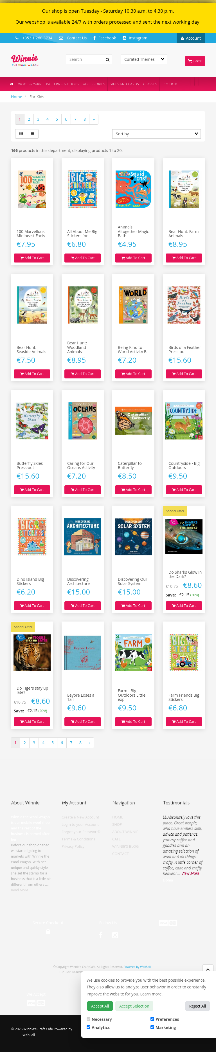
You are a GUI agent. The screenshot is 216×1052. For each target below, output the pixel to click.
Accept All (100, 1006)
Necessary (99, 1019)
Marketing (163, 1027)
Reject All (197, 1006)
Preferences (164, 1019)
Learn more (151, 994)
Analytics (98, 1027)
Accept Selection (134, 1006)
